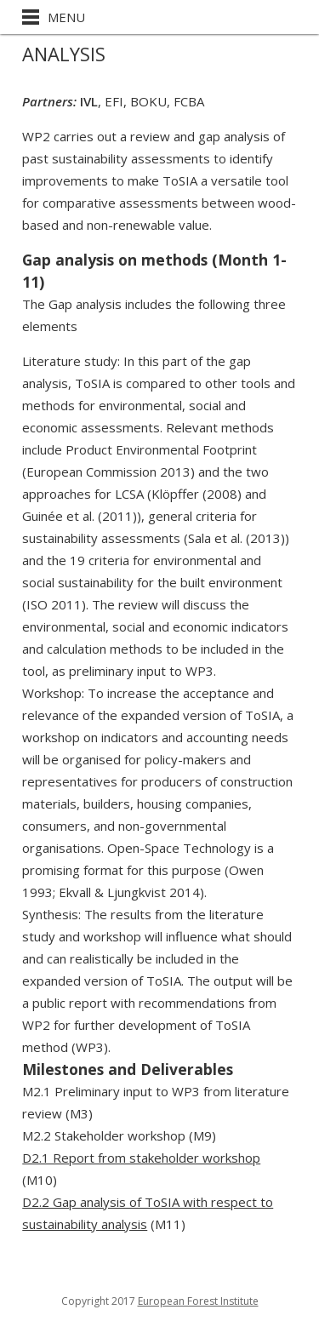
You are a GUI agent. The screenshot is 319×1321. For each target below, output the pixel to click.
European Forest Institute (198, 1301)
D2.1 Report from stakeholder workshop (141, 1157)
